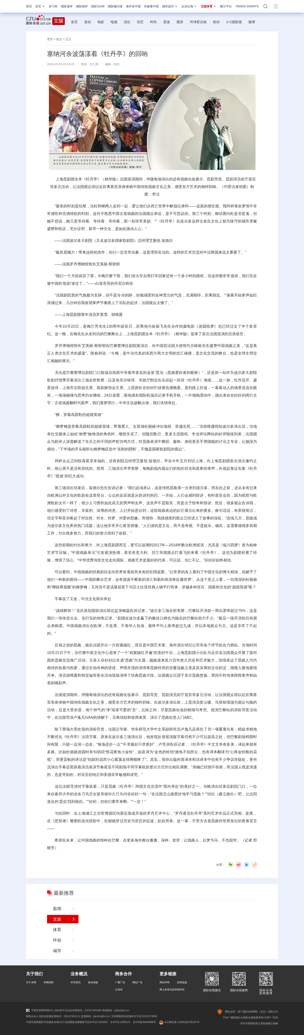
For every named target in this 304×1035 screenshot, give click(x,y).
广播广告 (120, 982)
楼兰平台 (226, 6)
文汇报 (94, 64)
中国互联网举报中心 (40, 1010)
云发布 (119, 989)
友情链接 (182, 982)
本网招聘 (48, 982)
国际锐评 (82, 6)
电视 (114, 22)
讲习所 (53, 6)
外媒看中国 (151, 6)
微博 (251, 22)
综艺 (140, 22)
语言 (40, 6)
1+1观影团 (234, 22)
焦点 (59, 39)
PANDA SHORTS (247, 6)
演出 (127, 22)
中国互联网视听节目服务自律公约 (45, 1022)
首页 (29, 6)
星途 (166, 22)
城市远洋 (170, 6)
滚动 (87, 22)
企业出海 (189, 6)
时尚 (153, 22)
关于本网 (31, 982)
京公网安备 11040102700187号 (179, 1022)
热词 (216, 22)
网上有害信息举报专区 (172, 989)
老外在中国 (133, 6)
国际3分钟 (98, 6)
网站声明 (165, 982)
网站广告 (137, 982)
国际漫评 (67, 6)
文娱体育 (209, 6)
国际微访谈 (115, 6)
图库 (180, 22)
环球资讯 (76, 982)
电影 (100, 22)
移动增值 (93, 982)
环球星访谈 (198, 22)
